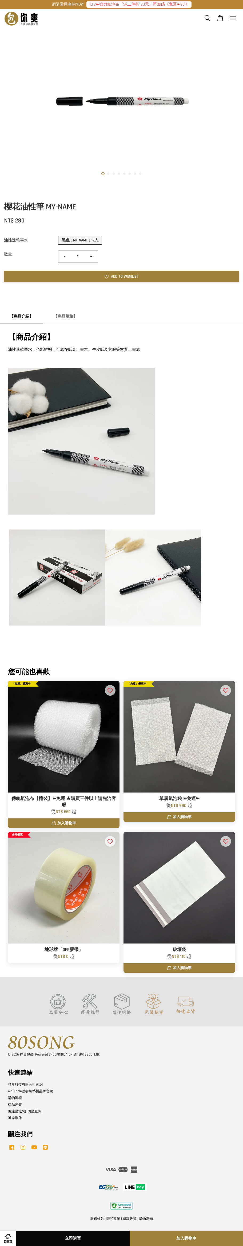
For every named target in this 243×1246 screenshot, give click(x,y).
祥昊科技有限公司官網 (25, 1084)
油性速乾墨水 (16, 240)
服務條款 (97, 1219)
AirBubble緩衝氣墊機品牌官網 (30, 1091)
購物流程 (15, 1098)
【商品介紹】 (21, 316)
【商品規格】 (65, 316)
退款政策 (130, 1219)
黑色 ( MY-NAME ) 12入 (80, 240)
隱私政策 (113, 1219)
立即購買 (73, 1238)
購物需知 (146, 1219)
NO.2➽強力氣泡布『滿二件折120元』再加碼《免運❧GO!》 (139, 4)
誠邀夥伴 (15, 1118)
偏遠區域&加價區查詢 (24, 1111)
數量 (8, 254)
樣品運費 (15, 1104)
